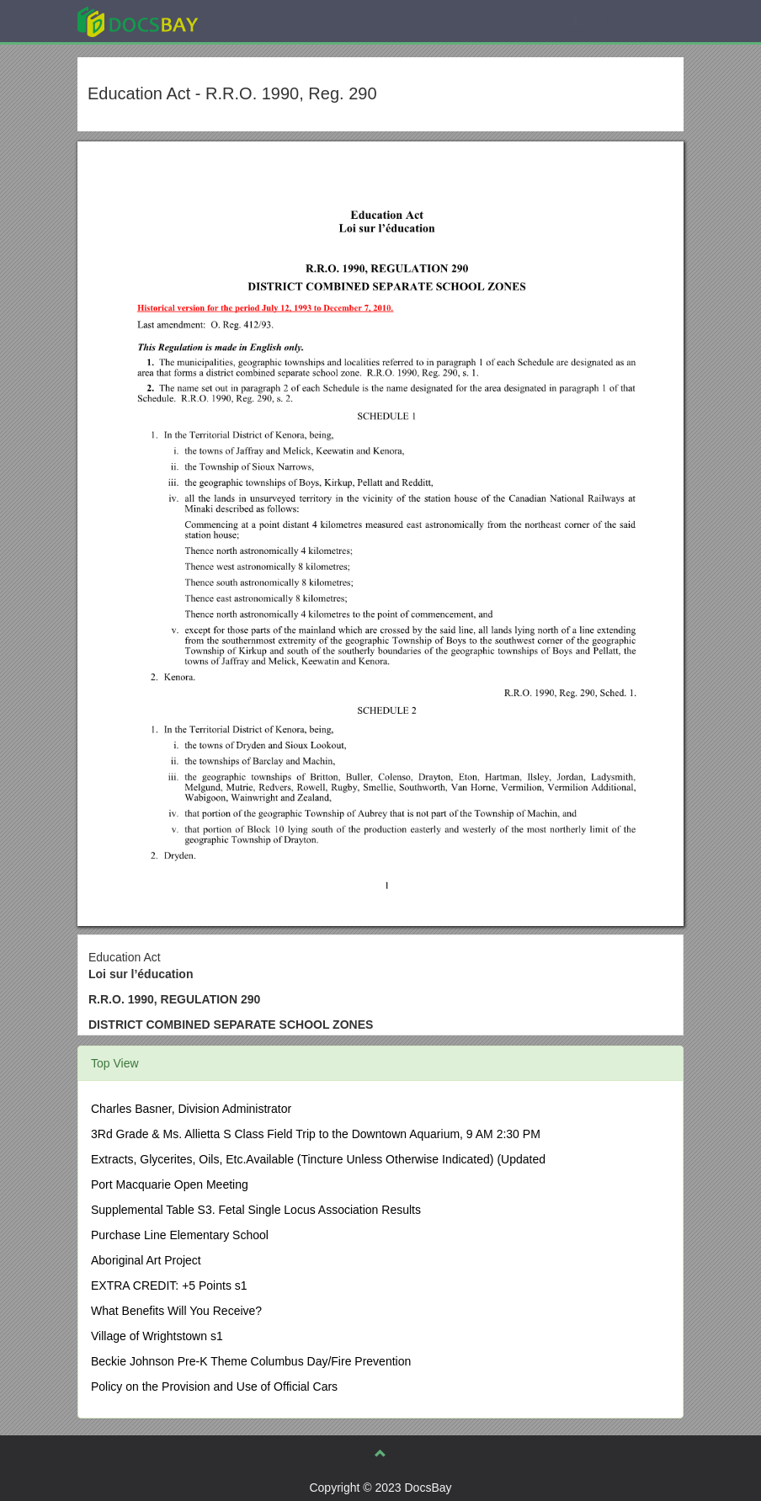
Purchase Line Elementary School (180, 1235)
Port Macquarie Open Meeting (169, 1184)
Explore (264, 20)
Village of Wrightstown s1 (157, 1336)
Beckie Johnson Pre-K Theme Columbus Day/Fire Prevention (251, 1361)
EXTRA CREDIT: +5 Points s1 (169, 1285)
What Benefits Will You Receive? (176, 1310)
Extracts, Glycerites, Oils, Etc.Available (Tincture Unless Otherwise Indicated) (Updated (318, 1159)
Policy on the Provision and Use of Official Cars (214, 1386)
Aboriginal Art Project (146, 1260)
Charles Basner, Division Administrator (191, 1108)
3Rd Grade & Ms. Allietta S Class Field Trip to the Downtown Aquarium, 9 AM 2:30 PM (315, 1134)
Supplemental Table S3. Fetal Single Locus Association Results (256, 1209)
